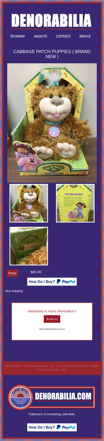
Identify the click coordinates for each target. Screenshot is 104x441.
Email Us (52, 319)
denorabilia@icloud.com (52, 329)
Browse (18, 35)
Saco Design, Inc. (54, 369)
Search (40, 35)
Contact (63, 35)
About (84, 35)
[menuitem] (18, 36)
